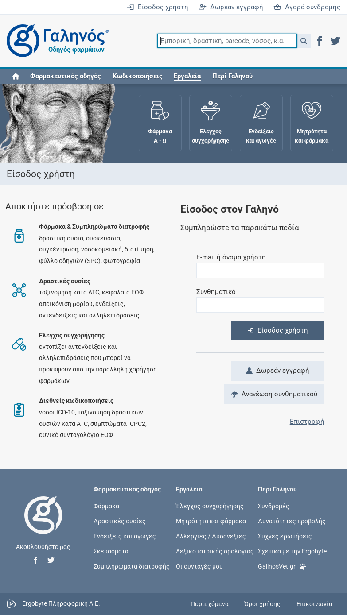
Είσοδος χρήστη (157, 7)
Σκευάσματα (111, 551)
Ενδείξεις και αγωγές (125, 536)
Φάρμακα (106, 505)
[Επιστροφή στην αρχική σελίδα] (43, 524)
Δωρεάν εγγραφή (231, 7)
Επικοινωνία (314, 603)
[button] (303, 41)
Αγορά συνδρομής (306, 7)
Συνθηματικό (216, 292)
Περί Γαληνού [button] (232, 76)
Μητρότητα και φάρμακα (211, 520)
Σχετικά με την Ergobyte (292, 551)
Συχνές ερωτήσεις (285, 536)
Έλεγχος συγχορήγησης (210, 505)
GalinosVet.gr (282, 566)
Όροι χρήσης (262, 603)
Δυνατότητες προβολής (292, 520)
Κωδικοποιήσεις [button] (138, 76)
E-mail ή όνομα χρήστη (231, 257)
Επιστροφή (307, 421)
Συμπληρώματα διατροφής (132, 566)
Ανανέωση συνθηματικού (274, 394)
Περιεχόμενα (210, 603)
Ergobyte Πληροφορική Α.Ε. (61, 603)
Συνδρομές (273, 505)
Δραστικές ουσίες (120, 520)
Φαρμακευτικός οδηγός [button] (65, 76)
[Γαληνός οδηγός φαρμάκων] (55, 41)
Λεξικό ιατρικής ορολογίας (215, 551)
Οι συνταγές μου (199, 566)
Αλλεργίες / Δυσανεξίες (211, 536)
